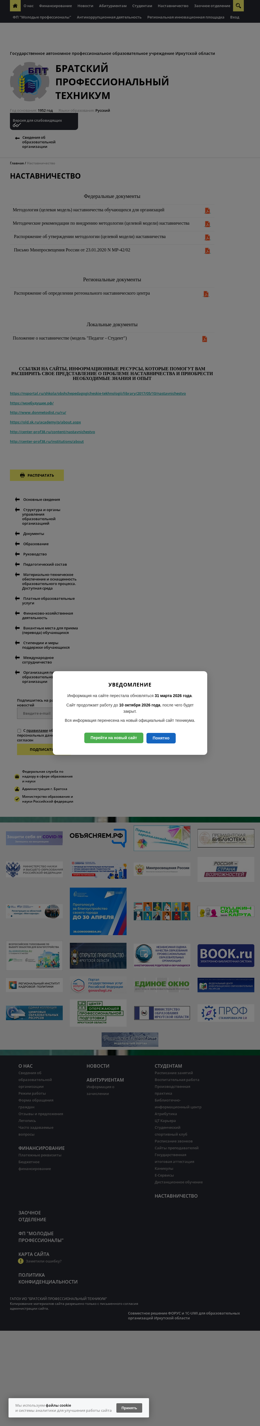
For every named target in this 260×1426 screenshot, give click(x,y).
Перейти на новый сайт (114, 737)
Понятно (161, 738)
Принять (129, 1408)
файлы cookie (58, 1405)
